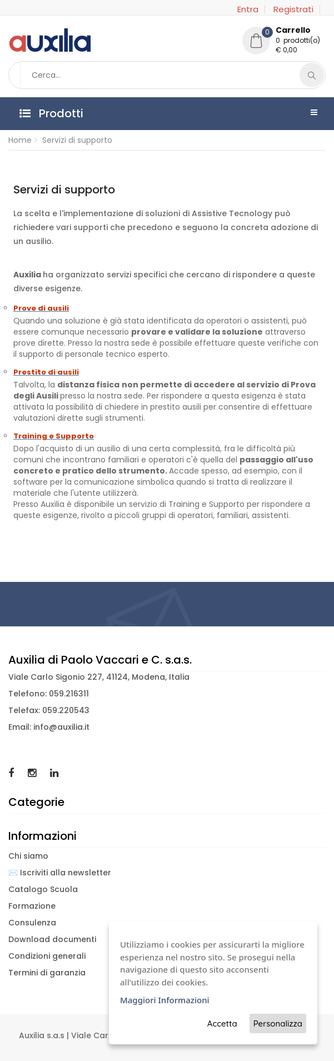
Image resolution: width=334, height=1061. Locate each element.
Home (20, 140)
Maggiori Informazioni (165, 999)
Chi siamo (28, 855)
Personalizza (277, 1023)
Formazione (32, 905)
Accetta (222, 1023)
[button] (284, 42)
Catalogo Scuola (43, 889)
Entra (247, 9)
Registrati (293, 9)
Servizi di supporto (77, 140)
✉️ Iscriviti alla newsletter (59, 872)
